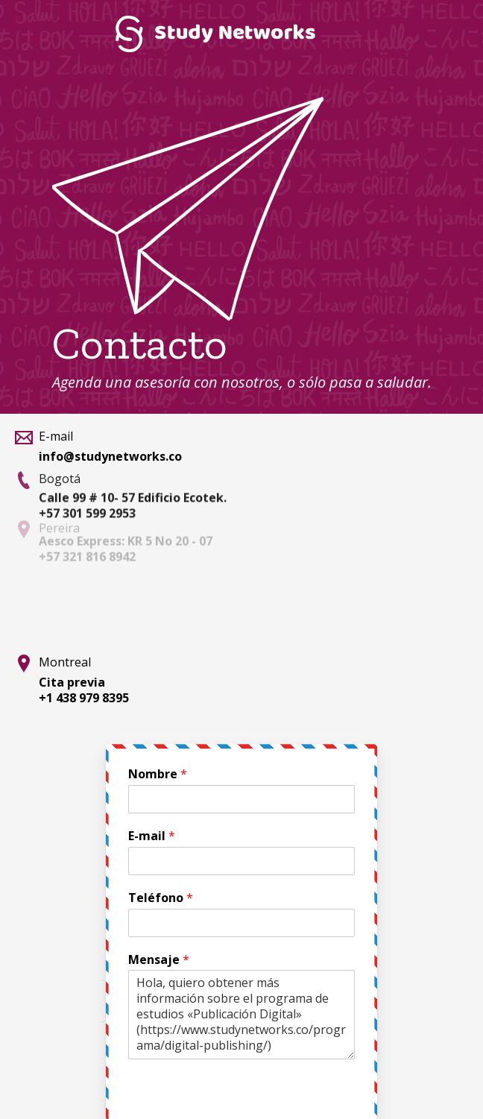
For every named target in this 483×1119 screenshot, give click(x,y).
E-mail (151, 836)
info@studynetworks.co (110, 456)
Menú (449, 33)
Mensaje (158, 960)
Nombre (157, 774)
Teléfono (160, 898)
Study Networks (215, 33)
